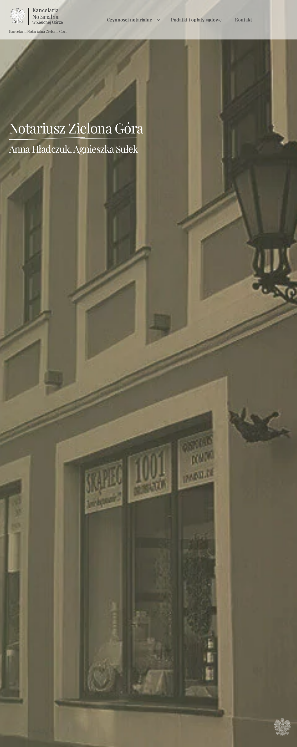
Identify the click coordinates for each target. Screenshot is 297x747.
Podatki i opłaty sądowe (196, 20)
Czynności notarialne (135, 20)
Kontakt (243, 20)
